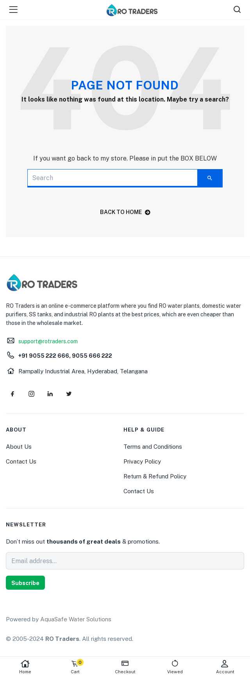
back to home (125, 212)
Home (25, 667)
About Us (19, 446)
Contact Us (21, 461)
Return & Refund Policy (154, 476)
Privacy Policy (142, 461)
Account (225, 667)
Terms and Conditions (152, 446)
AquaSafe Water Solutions (75, 619)
